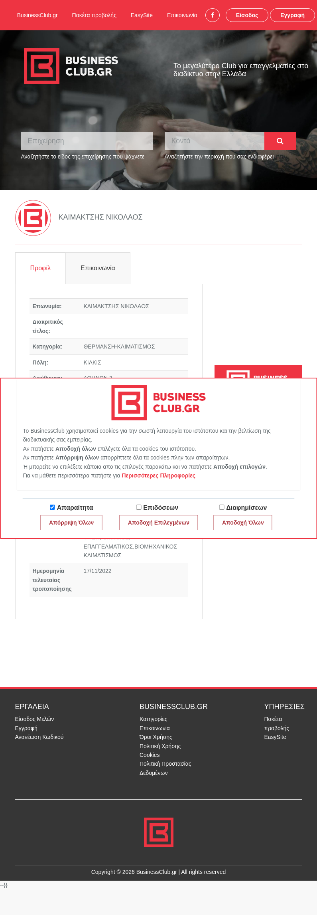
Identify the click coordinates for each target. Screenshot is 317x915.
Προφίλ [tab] (40, 268)
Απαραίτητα (75, 507)
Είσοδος (247, 15)
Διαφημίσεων (246, 507)
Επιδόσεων (160, 507)
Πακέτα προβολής (94, 15)
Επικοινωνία (182, 15)
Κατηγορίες (153, 719)
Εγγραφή (292, 15)
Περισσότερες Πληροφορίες (158, 475)
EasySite (142, 15)
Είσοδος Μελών (34, 719)
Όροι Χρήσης (156, 737)
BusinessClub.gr (37, 15)
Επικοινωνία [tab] (98, 268)
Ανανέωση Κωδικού (39, 737)
